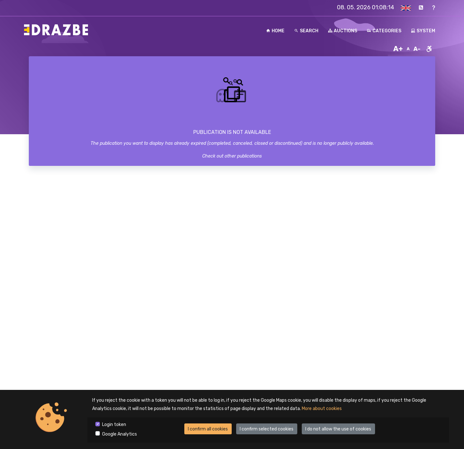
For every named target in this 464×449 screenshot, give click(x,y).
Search (306, 31)
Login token (114, 424)
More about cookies (322, 408)
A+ (398, 48)
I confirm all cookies (208, 429)
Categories (384, 31)
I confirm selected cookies (266, 429)
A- (416, 48)
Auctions (342, 31)
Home (275, 31)
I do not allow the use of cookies (338, 429)
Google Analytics (119, 434)
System (423, 31)
